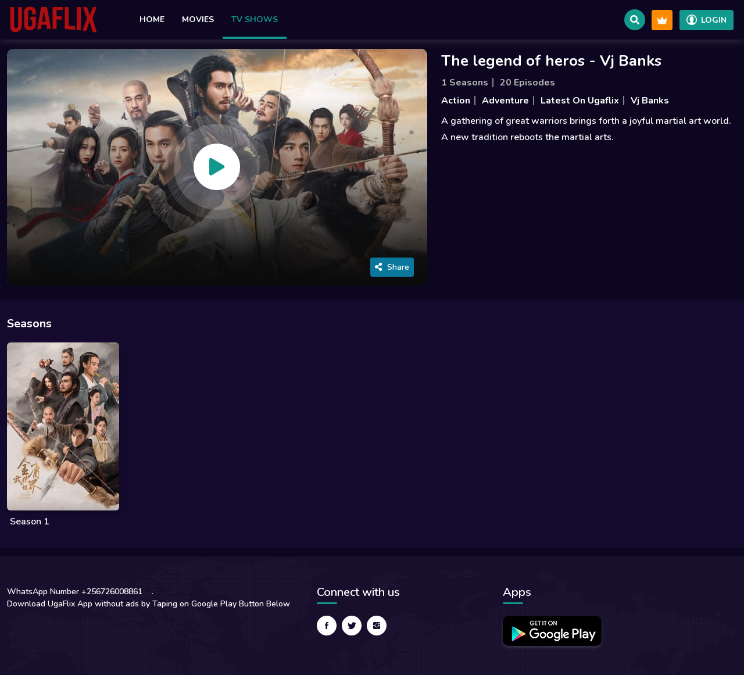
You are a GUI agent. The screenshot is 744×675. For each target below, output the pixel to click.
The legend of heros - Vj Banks (551, 61)
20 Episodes (527, 82)
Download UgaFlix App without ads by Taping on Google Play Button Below (148, 603)
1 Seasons (464, 82)
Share (392, 267)
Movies (198, 19)
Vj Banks (650, 100)
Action (455, 100)
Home (152, 19)
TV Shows (254, 19)
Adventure (505, 100)
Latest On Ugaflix (580, 100)
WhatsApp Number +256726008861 (74, 591)
